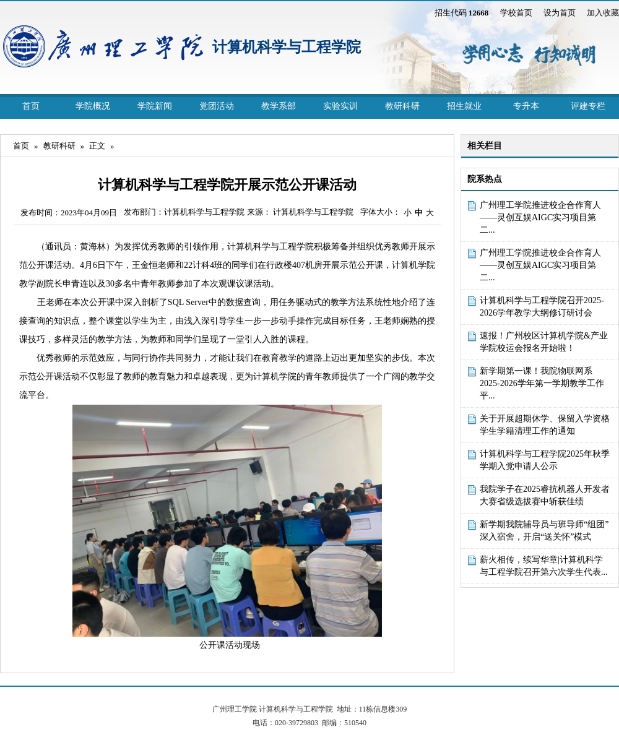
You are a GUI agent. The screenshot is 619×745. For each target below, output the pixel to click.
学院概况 (93, 106)
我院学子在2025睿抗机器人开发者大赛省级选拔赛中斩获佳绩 (545, 495)
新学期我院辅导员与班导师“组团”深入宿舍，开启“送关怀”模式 (544, 530)
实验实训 (340, 106)
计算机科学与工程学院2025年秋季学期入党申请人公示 (545, 460)
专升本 (526, 106)
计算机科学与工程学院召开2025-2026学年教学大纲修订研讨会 (542, 306)
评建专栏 (588, 106)
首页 (31, 106)
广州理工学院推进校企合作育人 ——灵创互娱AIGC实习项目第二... (540, 217)
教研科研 (402, 106)
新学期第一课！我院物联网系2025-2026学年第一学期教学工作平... (542, 383)
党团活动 (216, 106)
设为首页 (559, 12)
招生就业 (464, 106)
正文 (97, 145)
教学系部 (278, 106)
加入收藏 (603, 12)
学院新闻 (154, 106)
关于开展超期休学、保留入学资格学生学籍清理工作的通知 (545, 425)
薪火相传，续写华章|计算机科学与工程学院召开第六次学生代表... (544, 566)
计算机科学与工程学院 (286, 47)
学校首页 (516, 12)
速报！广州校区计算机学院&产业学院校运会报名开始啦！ (544, 342)
